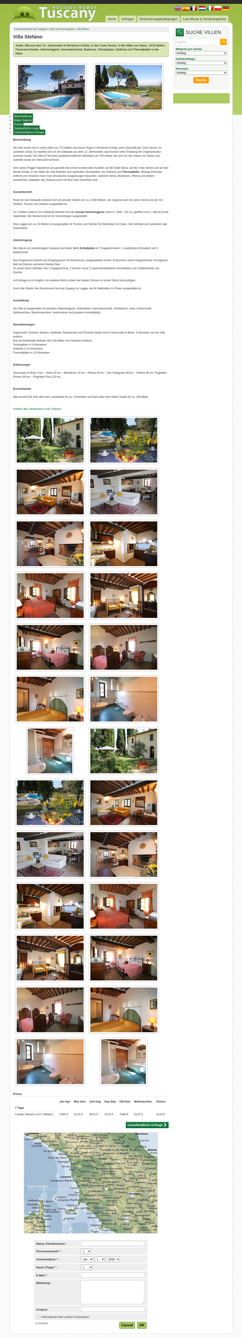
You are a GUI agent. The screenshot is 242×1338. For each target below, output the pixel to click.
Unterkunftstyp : (186, 58)
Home (112, 19)
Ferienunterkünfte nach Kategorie (31, 29)
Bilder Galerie (23, 120)
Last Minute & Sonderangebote (204, 19)
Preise (18, 124)
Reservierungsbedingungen (158, 19)
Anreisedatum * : (47, 1259)
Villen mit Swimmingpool (62, 29)
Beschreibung (23, 116)
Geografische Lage (26, 128)
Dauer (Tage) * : (46, 1267)
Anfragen (127, 19)
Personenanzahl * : (49, 1251)
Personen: (182, 68)
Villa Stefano (83, 29)
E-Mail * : (42, 1275)
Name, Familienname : (51, 1243)
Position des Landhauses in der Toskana (37, 409)
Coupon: (42, 1309)
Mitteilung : (44, 1283)
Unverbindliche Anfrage (29, 132)
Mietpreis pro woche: (189, 49)
